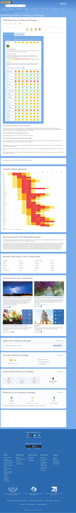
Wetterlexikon (43, 467)
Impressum (57, 500)
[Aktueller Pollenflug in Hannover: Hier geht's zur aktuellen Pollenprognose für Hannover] (41, 264)
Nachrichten (43, 455)
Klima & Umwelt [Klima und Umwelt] (56, 462)
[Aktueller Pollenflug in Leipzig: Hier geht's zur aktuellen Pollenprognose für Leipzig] (57, 259)
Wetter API (6, 469)
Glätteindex (55, 457)
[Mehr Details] (60, 353)
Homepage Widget (7, 467)
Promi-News (43, 469)
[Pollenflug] (63, 2)
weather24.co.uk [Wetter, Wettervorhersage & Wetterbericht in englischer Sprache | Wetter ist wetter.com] (7, 481)
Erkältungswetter (56, 461)
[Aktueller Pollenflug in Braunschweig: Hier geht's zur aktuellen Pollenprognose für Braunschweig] (10, 268)
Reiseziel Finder (56, 459)
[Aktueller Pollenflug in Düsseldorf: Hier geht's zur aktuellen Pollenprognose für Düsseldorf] (26, 266)
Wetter (6, 453)
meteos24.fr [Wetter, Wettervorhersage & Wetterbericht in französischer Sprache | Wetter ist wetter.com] (6, 475)
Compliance (23, 504)
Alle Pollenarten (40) (19, 32)
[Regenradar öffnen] (57, 344)
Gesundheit (5, 9)
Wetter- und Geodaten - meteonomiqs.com (8, 472)
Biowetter (55, 455)
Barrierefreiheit (30, 504)
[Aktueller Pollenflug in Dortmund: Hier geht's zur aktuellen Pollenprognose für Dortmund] (26, 261)
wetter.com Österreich (8, 464)
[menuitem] (4, 7)
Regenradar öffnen (57, 344)
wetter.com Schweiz (8, 462)
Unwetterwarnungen (8, 459)
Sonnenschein (19, 461)
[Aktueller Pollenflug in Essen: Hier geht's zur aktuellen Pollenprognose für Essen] (26, 268)
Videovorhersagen (7, 455)
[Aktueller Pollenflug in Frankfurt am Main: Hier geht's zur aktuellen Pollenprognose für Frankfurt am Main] (41, 259)
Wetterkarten (20, 453)
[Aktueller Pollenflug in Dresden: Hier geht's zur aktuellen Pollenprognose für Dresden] (26, 264)
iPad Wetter (31, 457)
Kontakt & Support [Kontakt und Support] (48, 500)
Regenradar (18, 455)
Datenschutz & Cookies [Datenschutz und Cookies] (22, 500)
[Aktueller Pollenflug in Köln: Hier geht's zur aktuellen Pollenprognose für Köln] (41, 268)
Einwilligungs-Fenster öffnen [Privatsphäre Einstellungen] (36, 500)
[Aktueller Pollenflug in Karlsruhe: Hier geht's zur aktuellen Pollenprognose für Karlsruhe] (41, 266)
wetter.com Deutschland (9, 461)
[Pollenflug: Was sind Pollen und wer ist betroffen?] (48, 293)
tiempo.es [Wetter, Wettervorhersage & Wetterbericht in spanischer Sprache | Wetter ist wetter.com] (6, 474)
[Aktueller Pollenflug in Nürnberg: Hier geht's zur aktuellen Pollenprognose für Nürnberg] (57, 266)
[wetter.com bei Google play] (29, 446)
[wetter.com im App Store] (37, 446)
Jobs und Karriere (11, 500)
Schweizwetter (44, 459)
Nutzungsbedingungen (41, 504)
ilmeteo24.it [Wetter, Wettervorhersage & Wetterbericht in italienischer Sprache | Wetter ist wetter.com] (6, 477)
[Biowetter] (48, 320)
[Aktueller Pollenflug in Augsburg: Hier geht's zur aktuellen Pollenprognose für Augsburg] (10, 259)
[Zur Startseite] (5, 2)
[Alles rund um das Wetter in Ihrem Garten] (17, 320)
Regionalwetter (44, 462)
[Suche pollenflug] (20, 22)
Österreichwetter (44, 461)
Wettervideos (45, 453)
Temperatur (18, 459)
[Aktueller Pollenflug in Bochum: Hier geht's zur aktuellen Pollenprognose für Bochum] (10, 264)
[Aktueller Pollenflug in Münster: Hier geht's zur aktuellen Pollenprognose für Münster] (57, 264)
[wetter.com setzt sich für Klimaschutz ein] (33, 492)
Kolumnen (6, 457)
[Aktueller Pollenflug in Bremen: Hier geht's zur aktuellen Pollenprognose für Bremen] (26, 259)
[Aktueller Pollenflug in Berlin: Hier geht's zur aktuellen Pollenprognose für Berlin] (10, 261)
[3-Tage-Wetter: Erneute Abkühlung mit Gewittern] (17, 293)
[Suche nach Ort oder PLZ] (24, 2)
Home (2, 9)
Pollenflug (9, 9)
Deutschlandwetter (44, 457)
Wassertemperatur (20, 462)
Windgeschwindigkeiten (21, 457)
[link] (4, 7)
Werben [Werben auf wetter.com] (5, 466)
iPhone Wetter (31, 455)
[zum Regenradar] (60, 339)
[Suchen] (33, 2)
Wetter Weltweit (44, 466)
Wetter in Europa (44, 464)
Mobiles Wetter (33, 453)
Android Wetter (32, 459)
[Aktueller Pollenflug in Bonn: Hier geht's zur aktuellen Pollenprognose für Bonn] (10, 266)
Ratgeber (55, 453)
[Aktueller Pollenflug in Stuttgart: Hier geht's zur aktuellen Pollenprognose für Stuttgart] (57, 268)
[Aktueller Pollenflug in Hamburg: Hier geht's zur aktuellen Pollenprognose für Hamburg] (41, 261)
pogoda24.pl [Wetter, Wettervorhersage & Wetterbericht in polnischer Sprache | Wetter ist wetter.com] (6, 479)
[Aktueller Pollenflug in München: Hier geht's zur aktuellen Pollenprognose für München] (57, 261)
